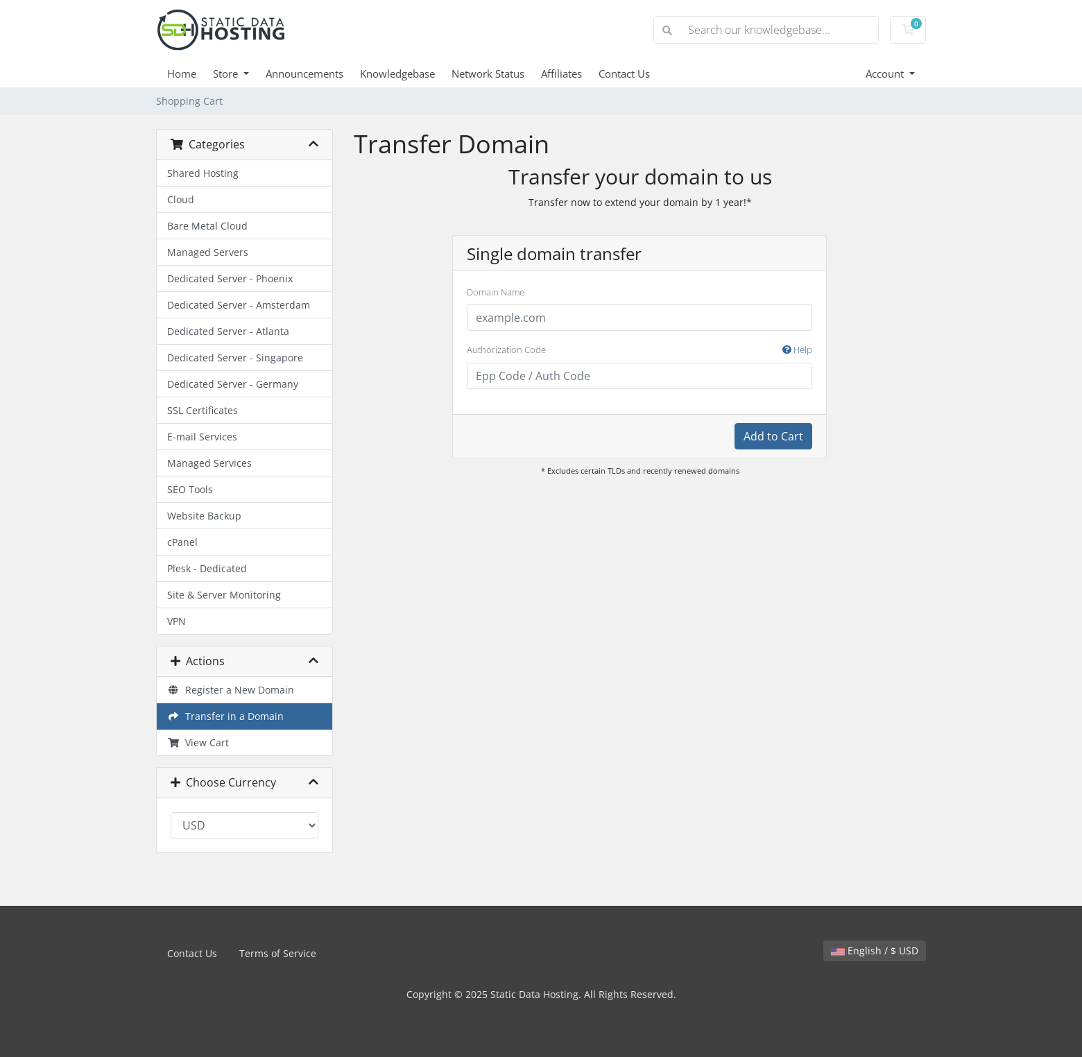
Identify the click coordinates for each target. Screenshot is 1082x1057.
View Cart (198, 742)
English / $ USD (874, 950)
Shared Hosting (203, 173)
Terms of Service (277, 953)
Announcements (304, 73)
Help (797, 349)
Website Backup (204, 515)
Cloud (180, 199)
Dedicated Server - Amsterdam (238, 304)
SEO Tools (190, 489)
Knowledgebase (397, 73)
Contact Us (624, 73)
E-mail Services (202, 436)
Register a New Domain (230, 689)
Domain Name (495, 292)
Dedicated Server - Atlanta (228, 331)
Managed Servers (207, 252)
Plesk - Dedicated (207, 568)
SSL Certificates (202, 410)
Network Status (488, 73)
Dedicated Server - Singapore (235, 357)
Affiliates (561, 73)
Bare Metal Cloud (207, 225)
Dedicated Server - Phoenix (230, 278)
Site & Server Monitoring (224, 594)
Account (886, 73)
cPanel (182, 542)
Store (227, 73)
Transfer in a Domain (225, 716)
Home (181, 73)
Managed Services (209, 463)
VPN (176, 621)
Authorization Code (639, 350)
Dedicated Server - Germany (232, 383)
